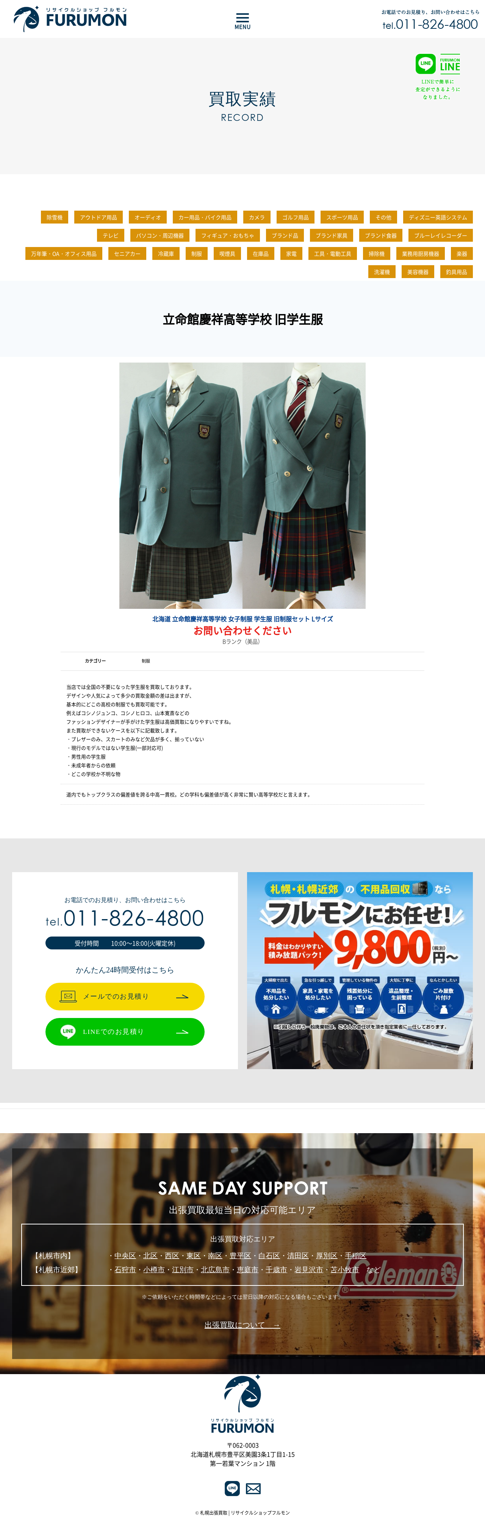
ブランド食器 (381, 235)
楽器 (462, 253)
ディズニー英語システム (438, 217)
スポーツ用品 (342, 217)
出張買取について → (242, 1325)
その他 (383, 217)
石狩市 (125, 1270)
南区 (215, 1256)
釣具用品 (456, 271)
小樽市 (154, 1270)
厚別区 (327, 1256)
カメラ (257, 217)
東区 (193, 1256)
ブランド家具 (331, 235)
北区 (150, 1256)
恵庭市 (247, 1270)
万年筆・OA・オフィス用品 (64, 253)
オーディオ (148, 217)
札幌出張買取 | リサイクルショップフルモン (245, 1512)
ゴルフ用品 (295, 217)
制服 (196, 253)
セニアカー (127, 253)
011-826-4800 (125, 920)
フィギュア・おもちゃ (227, 235)
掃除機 (377, 253)
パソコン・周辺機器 (160, 235)
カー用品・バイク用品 (205, 217)
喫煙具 (227, 253)
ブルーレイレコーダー (440, 235)
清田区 (298, 1256)
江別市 (183, 1270)
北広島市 (215, 1270)
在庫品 (261, 253)
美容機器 (418, 271)
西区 (172, 1256)
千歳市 (276, 1270)
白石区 (269, 1256)
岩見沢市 (308, 1270)
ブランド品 (285, 235)
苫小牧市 (344, 1270)
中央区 (125, 1256)
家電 (291, 253)
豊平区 (240, 1256)
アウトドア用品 (98, 217)
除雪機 (55, 217)
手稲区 (355, 1256)
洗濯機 (382, 271)
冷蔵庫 (166, 253)
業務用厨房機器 (420, 253)
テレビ (111, 235)
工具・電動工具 (332, 253)
